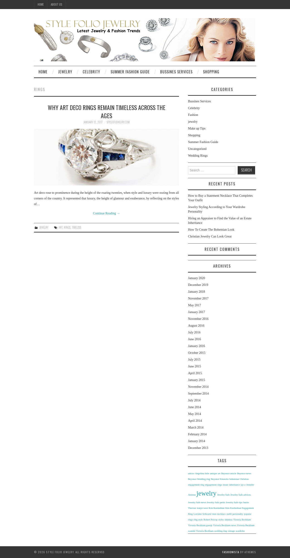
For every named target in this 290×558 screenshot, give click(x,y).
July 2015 (194, 359)
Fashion (193, 115)
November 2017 (198, 298)
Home (41, 4)
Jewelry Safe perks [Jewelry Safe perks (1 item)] (216, 502)
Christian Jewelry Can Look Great (210, 236)
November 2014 (198, 386)
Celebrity (91, 71)
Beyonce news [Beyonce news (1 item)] (244, 473)
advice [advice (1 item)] (191, 473)
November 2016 (198, 319)
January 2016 (196, 346)
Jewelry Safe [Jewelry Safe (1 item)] (223, 494)
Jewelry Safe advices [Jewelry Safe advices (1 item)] (240, 494)
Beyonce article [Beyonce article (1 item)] (228, 473)
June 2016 (194, 339)
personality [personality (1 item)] (237, 514)
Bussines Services (176, 71)
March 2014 (195, 427)
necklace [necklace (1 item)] (221, 514)
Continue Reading (106, 213)
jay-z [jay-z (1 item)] (243, 485)
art (61, 227)
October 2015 (196, 352)
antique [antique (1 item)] (213, 473)
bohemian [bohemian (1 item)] (234, 479)
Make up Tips (196, 128)
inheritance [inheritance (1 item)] (234, 485)
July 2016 (194, 332)
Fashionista (230, 552)
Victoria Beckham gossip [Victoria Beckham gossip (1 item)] (200, 525)
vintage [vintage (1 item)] (231, 531)
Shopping (211, 71)
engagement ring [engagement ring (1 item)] (196, 485)
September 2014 (198, 393)
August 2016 (196, 325)
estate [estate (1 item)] (225, 485)
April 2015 (195, 373)
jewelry (43, 227)
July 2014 (194, 400)
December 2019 (198, 285)
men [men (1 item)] (214, 514)
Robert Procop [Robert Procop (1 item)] (210, 519)
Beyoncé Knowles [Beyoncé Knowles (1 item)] (220, 479)
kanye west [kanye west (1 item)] (202, 508)
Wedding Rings (198, 155)
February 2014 (197, 434)
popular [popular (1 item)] (247, 514)
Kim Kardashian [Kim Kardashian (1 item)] (217, 508)
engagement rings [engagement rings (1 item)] (213, 485)
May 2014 (194, 414)
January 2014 (196, 441)
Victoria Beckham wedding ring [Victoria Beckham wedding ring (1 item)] (211, 531)
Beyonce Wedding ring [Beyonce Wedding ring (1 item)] (199, 479)
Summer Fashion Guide (130, 71)
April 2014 (195, 420)
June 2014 (194, 407)
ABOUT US (56, 4)
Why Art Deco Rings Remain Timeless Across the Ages (106, 111)
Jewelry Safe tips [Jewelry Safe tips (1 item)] (234, 502)
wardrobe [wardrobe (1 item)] (240, 531)
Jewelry (65, 71)
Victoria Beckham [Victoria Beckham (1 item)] (242, 519)
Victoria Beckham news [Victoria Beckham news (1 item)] (224, 525)
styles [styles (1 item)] (221, 519)
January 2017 (196, 312)
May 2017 (194, 305)
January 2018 (196, 291)
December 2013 (198, 448)
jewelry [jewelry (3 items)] (206, 493)
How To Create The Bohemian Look (211, 229)
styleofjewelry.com (118, 122)
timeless (76, 227)
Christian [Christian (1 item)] (244, 479)
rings (67, 227)
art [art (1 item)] (219, 473)
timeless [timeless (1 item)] (228, 519)
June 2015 (194, 366)
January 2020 (196, 278)
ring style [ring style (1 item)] (198, 519)
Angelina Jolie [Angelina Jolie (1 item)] (202, 473)
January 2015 (196, 380)
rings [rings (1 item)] (190, 519)
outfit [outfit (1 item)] (229, 514)
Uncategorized (197, 149)
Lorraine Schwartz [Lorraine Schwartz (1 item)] (202, 514)
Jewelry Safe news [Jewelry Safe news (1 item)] (197, 502)
